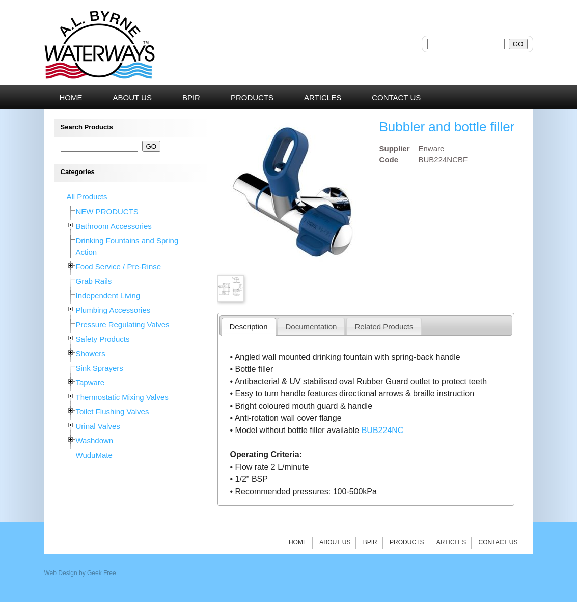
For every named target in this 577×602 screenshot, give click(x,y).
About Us (334, 542)
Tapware (90, 382)
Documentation (311, 326)
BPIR (370, 542)
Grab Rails (94, 281)
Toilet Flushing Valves (112, 411)
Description (249, 326)
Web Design (60, 573)
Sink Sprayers (99, 368)
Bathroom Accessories (114, 226)
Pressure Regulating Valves (123, 324)
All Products (87, 196)
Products (407, 542)
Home (298, 542)
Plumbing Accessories (113, 310)
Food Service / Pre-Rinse (118, 266)
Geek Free (101, 573)
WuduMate (94, 455)
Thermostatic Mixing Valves (122, 397)
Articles (451, 542)
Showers (90, 353)
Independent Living (108, 295)
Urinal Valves (98, 426)
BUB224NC (383, 430)
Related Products (383, 326)
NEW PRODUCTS (107, 211)
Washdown (95, 440)
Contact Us (498, 542)
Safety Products (103, 339)
